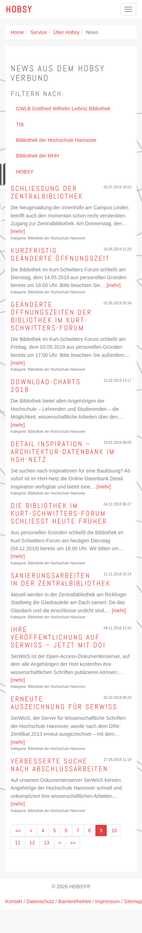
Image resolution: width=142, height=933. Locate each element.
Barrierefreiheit (74, 901)
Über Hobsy (66, 32)
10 (114, 830)
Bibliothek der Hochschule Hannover (56, 140)
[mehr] (18, 231)
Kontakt (13, 901)
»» (73, 842)
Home (17, 32)
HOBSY (24, 172)
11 (18, 842)
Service (38, 32)
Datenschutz (40, 901)
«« (18, 830)
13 (46, 842)
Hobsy (19, 9)
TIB (20, 124)
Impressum (107, 901)
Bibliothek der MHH (37, 156)
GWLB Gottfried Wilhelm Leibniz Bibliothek (63, 108)
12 (32, 842)
